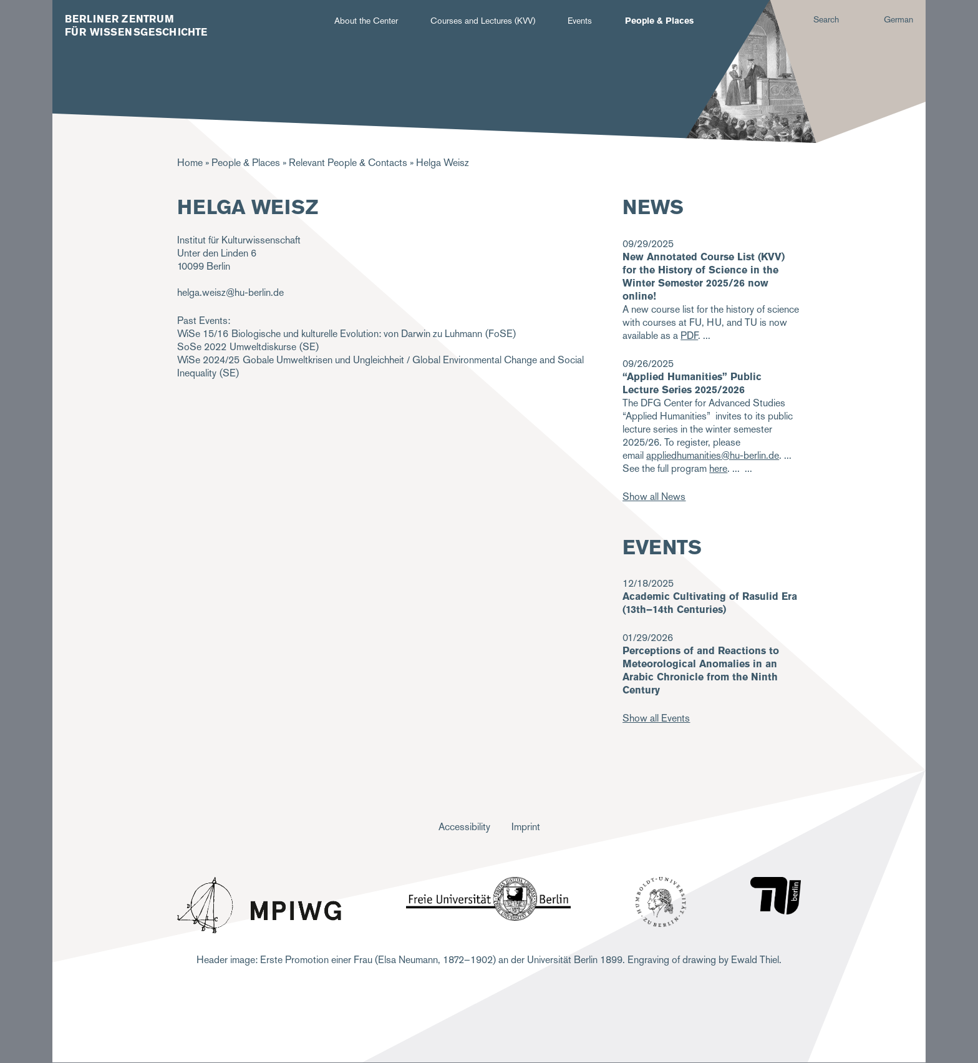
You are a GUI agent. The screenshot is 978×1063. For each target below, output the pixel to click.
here (718, 468)
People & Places (659, 20)
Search (826, 19)
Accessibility (464, 826)
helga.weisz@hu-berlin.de (230, 292)
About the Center (366, 20)
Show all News (653, 496)
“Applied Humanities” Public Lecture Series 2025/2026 (692, 383)
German (898, 19)
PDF (689, 335)
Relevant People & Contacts (348, 162)
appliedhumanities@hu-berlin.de (712, 455)
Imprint (525, 826)
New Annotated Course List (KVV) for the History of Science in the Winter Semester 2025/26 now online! (703, 276)
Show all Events (656, 718)
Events (580, 20)
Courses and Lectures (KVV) (482, 20)
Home (190, 162)
